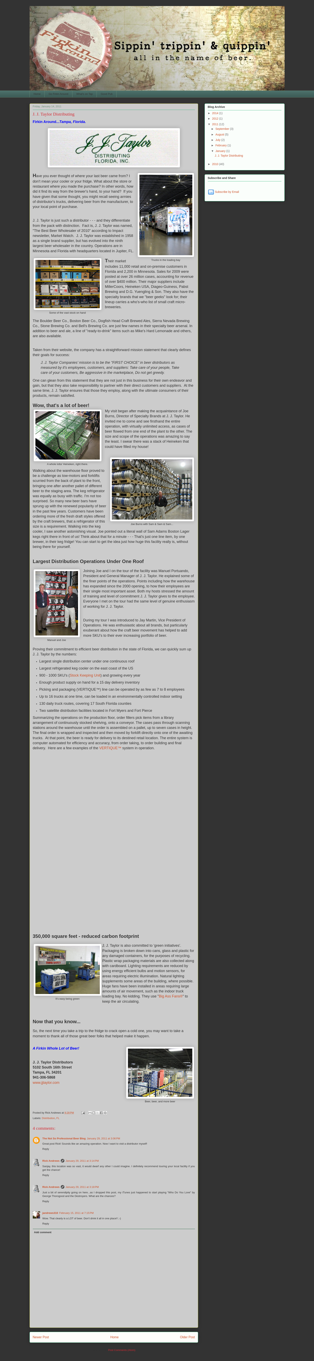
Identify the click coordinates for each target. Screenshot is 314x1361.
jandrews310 (50, 1212)
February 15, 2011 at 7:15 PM (76, 1212)
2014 (215, 113)
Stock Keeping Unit (85, 675)
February (221, 145)
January (220, 151)
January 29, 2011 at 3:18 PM (82, 1186)
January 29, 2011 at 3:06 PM (103, 1138)
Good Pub (107, 93)
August (220, 134)
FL (57, 1118)
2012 (215, 118)
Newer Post (41, 1337)
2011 (215, 124)
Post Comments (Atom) (121, 1350)
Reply (45, 1148)
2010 (215, 164)
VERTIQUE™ (110, 748)
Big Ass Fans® (170, 996)
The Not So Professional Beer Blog (64, 1138)
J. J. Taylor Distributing (229, 155)
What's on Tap (84, 93)
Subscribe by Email (223, 191)
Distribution (48, 1118)
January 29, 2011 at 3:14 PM (82, 1160)
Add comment (42, 1232)
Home (37, 93)
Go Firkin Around (58, 93)
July (218, 140)
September (222, 128)
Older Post (187, 1337)
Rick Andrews (51, 1160)
